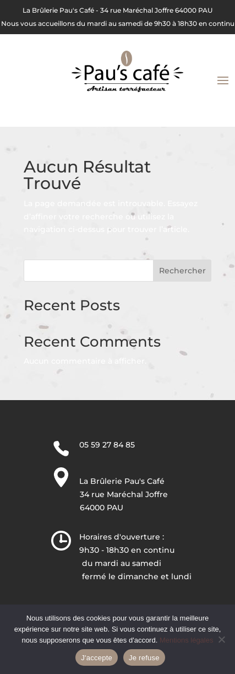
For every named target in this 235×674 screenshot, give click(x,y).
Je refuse (144, 658)
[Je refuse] (221, 639)
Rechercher (182, 271)
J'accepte (96, 658)
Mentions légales (187, 640)
